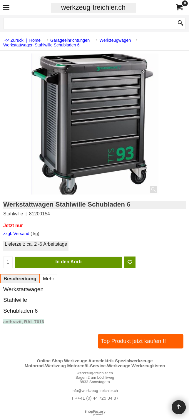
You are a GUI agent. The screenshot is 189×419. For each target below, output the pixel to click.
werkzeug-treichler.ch (93, 7)
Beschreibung (20, 278)
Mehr (48, 278)
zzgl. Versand (16, 233)
